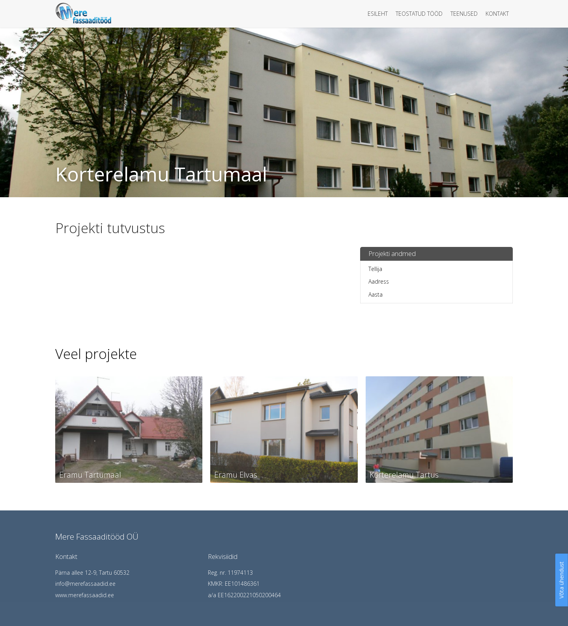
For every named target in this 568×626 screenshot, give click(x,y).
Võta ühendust (561, 579)
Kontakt (497, 13)
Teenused (464, 13)
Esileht (378, 13)
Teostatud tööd (419, 13)
